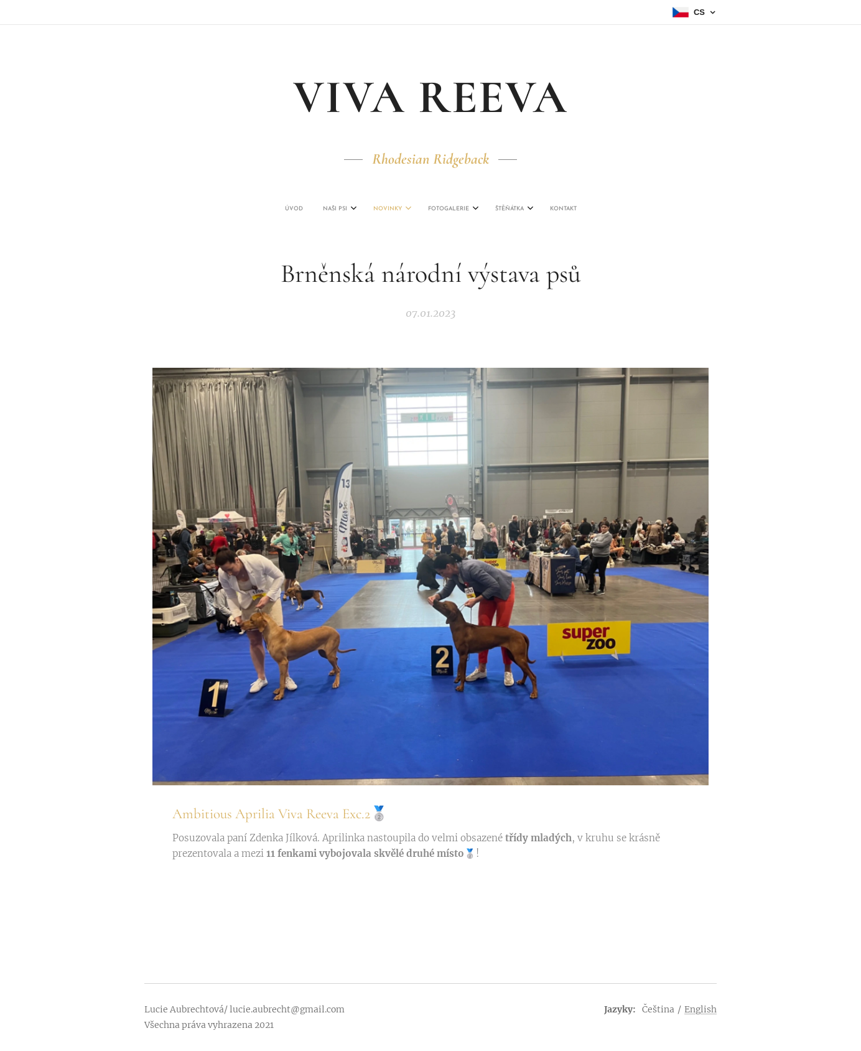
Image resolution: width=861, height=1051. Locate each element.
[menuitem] (373, 209)
